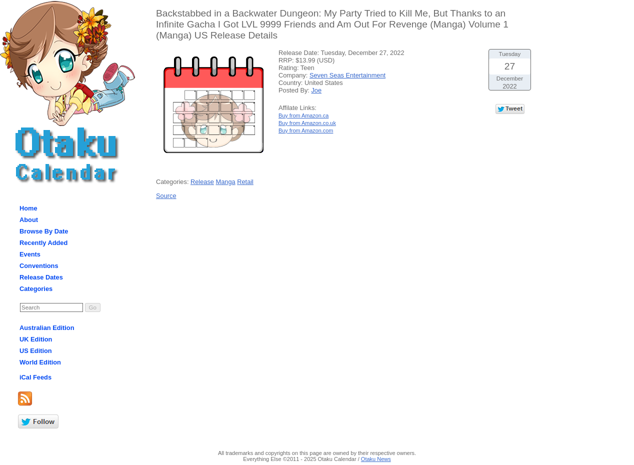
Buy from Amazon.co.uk (307, 123)
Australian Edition (47, 328)
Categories (36, 288)
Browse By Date (44, 231)
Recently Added (44, 242)
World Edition (40, 362)
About (29, 220)
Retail (245, 182)
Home (29, 208)
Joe (316, 90)
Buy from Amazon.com (305, 131)
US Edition (36, 350)
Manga (226, 182)
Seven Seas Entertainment (348, 75)
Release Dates (41, 277)
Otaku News (376, 459)
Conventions (39, 266)
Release (202, 182)
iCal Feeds (36, 377)
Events (30, 254)
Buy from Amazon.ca (303, 115)
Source (166, 196)
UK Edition (36, 339)
